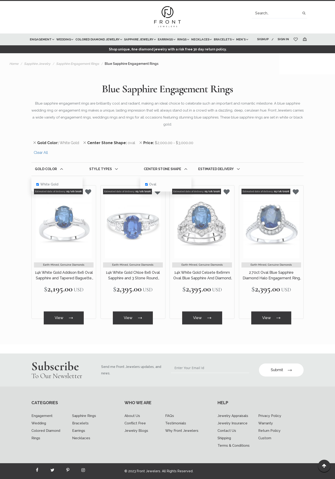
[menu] (140, 45)
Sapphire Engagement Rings (77, 75)
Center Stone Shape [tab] (162, 181)
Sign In (283, 39)
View (64, 329)
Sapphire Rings (84, 416)
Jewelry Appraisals (233, 416)
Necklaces (81, 438)
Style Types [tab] (100, 181)
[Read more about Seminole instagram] (83, 471)
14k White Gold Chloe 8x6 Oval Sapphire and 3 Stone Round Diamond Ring (133, 287)
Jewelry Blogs (136, 431)
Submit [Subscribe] (281, 370)
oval (150, 196)
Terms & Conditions (234, 445)
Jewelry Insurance (233, 423)
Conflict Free (135, 423)
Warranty (265, 423)
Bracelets (80, 423)
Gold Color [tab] (46, 181)
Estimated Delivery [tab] (216, 181)
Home (13, 75)
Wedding (38, 423)
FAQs (169, 416)
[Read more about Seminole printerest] (67, 471)
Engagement (42, 416)
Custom (264, 438)
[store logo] (167, 17)
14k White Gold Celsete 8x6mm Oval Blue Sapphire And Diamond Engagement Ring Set (202, 287)
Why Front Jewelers (181, 431)
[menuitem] (41, 39)
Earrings (78, 431)
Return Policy (269, 431)
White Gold (47, 196)
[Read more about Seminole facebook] (37, 471)
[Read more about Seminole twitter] (52, 471)
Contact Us (227, 431)
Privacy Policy (269, 416)
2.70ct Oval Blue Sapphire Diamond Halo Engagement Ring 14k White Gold (271, 287)
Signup (262, 39)
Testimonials (175, 423)
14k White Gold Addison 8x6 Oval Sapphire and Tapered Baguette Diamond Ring (64, 287)
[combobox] (279, 13)
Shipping (224, 438)
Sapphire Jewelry (37, 75)
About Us (132, 416)
